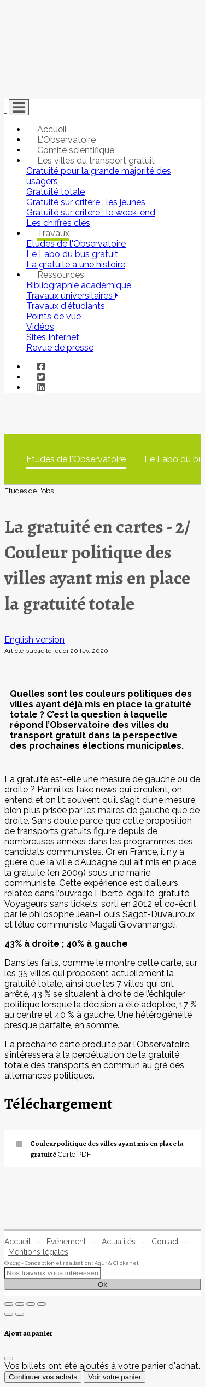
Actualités (119, 1241)
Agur (101, 1263)
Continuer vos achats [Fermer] (43, 1377)
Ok (102, 1284)
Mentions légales (38, 1252)
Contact (165, 1241)
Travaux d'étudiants (65, 306)
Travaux (53, 233)
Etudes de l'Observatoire (76, 459)
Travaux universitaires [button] (72, 295)
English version (34, 639)
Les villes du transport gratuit (96, 160)
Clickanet (126, 1263)
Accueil (52, 129)
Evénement (66, 1241)
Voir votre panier (114, 1377)
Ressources (60, 275)
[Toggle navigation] (19, 107)
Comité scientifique (75, 150)
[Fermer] (8, 1358)
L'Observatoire (66, 140)
